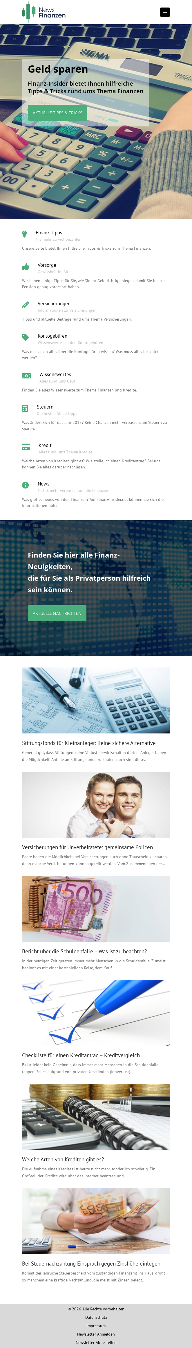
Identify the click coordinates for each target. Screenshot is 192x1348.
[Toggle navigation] (165, 12)
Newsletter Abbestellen (96, 1342)
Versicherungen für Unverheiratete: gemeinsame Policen (87, 847)
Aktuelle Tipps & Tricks (57, 112)
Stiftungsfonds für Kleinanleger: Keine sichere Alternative (89, 743)
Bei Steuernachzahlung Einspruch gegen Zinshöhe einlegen (91, 1263)
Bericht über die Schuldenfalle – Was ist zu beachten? (84, 951)
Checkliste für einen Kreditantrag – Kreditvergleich (81, 1055)
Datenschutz (96, 1317)
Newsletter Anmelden (96, 1334)
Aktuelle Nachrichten (57, 613)
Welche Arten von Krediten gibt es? (63, 1159)
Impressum (96, 1325)
